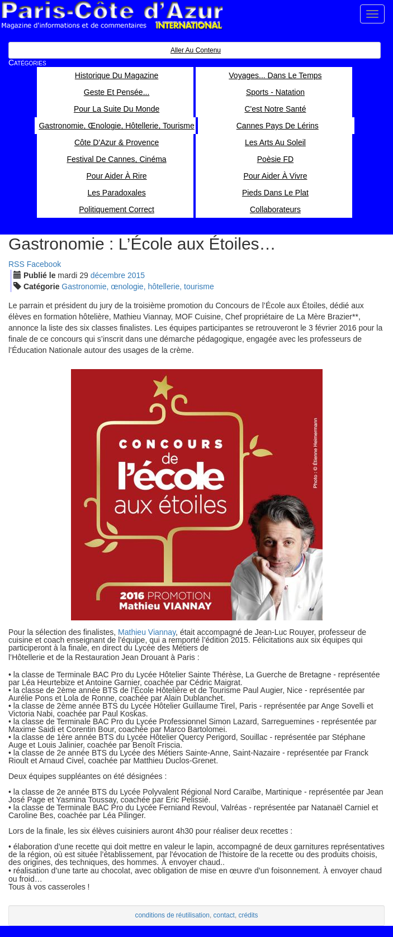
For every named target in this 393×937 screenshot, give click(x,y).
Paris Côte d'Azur (112, 15)
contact (224, 915)
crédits (248, 915)
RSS (16, 264)
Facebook (44, 264)
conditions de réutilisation (172, 915)
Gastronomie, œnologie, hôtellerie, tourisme (137, 286)
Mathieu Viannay (147, 632)
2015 (136, 275)
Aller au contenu (196, 50)
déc (108, 275)
